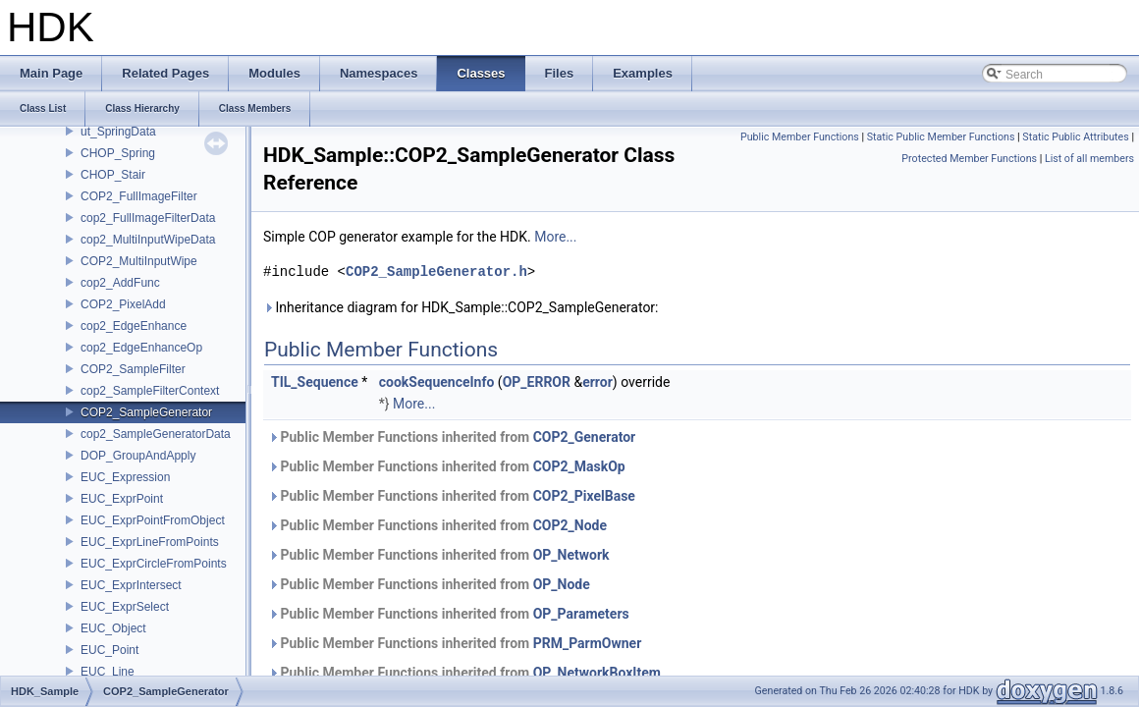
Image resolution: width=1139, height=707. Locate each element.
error (597, 382)
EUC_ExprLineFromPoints (150, 542)
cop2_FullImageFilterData (148, 218)
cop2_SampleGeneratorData (156, 434)
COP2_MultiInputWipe (139, 261)
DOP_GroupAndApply (138, 455)
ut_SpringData (118, 131)
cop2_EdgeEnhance (134, 326)
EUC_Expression (125, 477)
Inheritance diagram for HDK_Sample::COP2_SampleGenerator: (461, 307)
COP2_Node (570, 525)
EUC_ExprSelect (125, 607)
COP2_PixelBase (584, 496)
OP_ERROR (536, 382)
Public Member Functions (799, 137)
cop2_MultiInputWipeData (148, 239)
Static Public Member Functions (941, 137)
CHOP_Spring (118, 153)
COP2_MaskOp (579, 466)
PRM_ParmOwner (587, 643)
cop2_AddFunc (120, 283)
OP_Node (561, 584)
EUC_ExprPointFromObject (153, 520)
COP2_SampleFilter (133, 369)
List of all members (1089, 158)
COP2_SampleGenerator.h (436, 271)
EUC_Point (109, 650)
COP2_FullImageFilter (139, 196)
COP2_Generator (584, 437)
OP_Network (571, 555)
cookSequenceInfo (437, 382)
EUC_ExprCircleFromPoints (154, 564)
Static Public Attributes (1075, 137)
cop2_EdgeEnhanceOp (141, 347)
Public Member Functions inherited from (451, 437)
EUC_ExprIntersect (131, 585)
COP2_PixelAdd (123, 304)
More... (555, 237)
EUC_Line (108, 672)
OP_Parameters (581, 614)
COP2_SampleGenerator (146, 412)
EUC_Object (113, 628)
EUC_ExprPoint (122, 499)
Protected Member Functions (969, 158)
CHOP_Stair (113, 175)
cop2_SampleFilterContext (150, 391)
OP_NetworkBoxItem (597, 672)
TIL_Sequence (314, 382)
